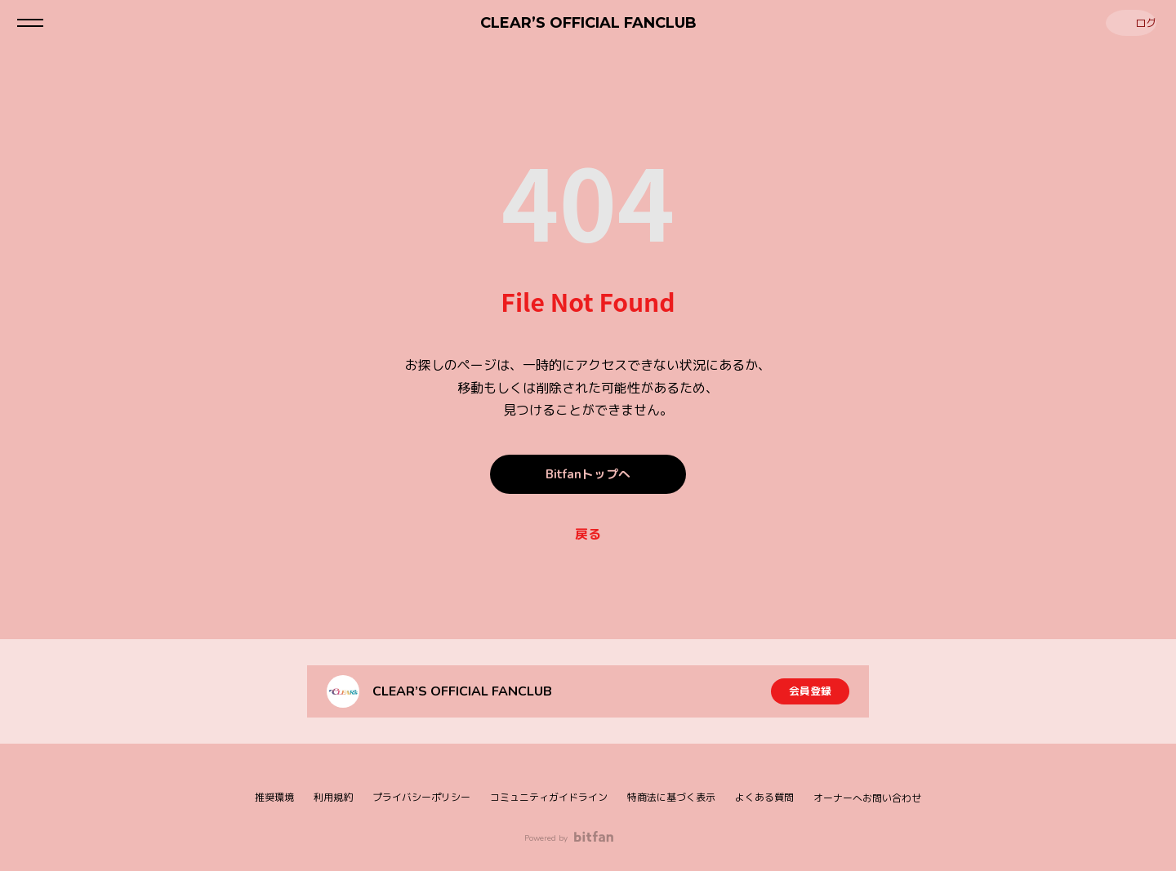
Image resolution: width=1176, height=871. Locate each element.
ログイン (1127, 22)
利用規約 (333, 797)
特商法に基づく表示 (671, 797)
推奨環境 (274, 797)
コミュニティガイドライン (549, 797)
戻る (588, 535)
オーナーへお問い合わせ (867, 798)
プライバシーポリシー (421, 797)
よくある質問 (764, 797)
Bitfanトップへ (588, 474)
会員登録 (810, 691)
